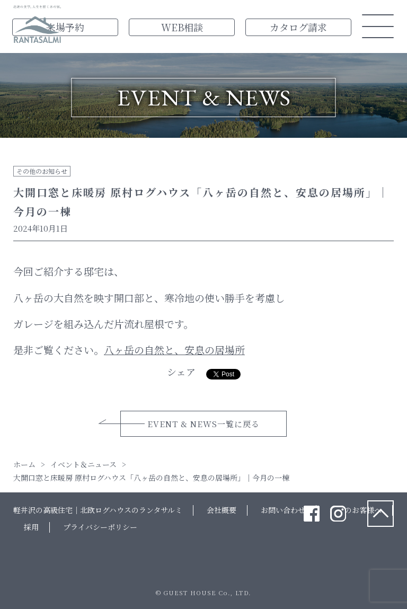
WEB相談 (182, 27)
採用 (31, 527)
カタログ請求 (298, 27)
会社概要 (221, 510)
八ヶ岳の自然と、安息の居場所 (174, 349)
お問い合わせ (283, 510)
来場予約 (65, 27)
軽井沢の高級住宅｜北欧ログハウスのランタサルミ (97, 510)
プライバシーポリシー (100, 527)
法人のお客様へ (356, 510)
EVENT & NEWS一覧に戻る (203, 423)
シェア (181, 371)
